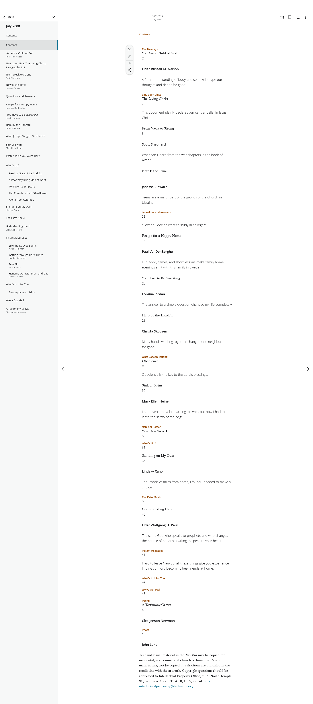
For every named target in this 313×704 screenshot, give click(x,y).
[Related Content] (297, 17)
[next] (308, 355)
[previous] (63, 355)
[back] (4, 17)
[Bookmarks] (289, 17)
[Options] (305, 17)
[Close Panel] (54, 17)
